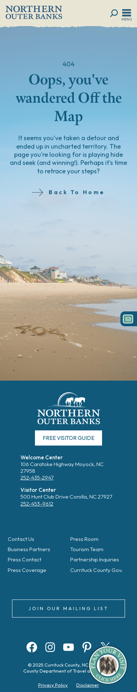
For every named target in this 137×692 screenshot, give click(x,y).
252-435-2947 (37, 477)
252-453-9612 (36, 503)
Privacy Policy (53, 685)
